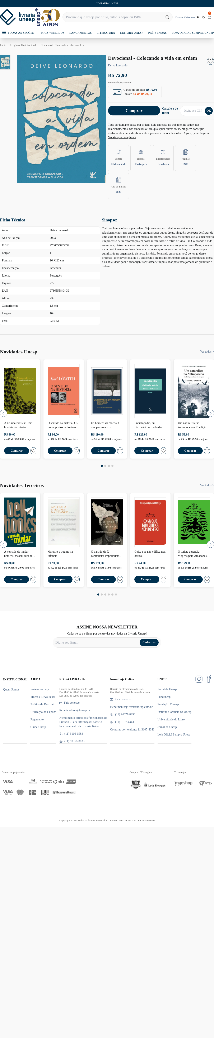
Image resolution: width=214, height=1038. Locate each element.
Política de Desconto (42, 704)
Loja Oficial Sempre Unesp (174, 734)
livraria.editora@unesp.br (74, 710)
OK (208, 110)
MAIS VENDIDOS (52, 32)
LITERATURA (106, 32)
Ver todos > (207, 351)
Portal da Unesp (167, 689)
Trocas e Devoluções (42, 696)
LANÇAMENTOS (80, 32)
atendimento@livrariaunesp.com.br (131, 706)
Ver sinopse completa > (122, 137)
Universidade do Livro (171, 719)
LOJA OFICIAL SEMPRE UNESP (193, 32)
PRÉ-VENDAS (157, 32)
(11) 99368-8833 (71, 741)
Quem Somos (11, 689)
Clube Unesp (38, 727)
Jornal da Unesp (167, 727)
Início (3, 45)
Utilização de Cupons (43, 712)
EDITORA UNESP (131, 32)
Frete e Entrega (39, 689)
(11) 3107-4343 (122, 722)
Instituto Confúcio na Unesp (175, 712)
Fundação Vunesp (168, 704)
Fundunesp (164, 696)
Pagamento (37, 719)
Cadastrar (149, 642)
